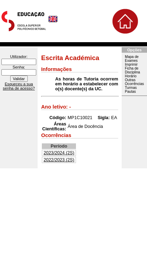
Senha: (19, 67)
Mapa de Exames (132, 59)
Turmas (131, 88)
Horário (130, 76)
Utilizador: (19, 56)
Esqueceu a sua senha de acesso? (19, 86)
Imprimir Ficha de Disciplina (132, 68)
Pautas (130, 91)
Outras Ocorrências (134, 82)
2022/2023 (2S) (59, 159)
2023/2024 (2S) (59, 152)
